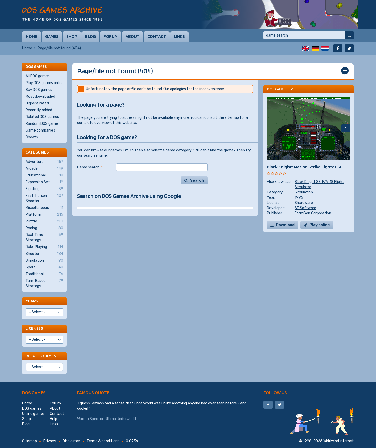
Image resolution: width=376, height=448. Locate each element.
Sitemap (29, 441)
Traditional (44, 274)
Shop (71, 36)
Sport (44, 267)
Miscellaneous (44, 207)
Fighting (44, 189)
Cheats (32, 137)
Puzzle (44, 221)
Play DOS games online (45, 83)
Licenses (34, 328)
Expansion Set (44, 182)
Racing (44, 228)
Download (285, 225)
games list (119, 150)
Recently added (39, 110)
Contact (156, 36)
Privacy (49, 441)
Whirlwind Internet (338, 441)
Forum (111, 36)
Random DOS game (42, 123)
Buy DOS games (39, 89)
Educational (44, 175)
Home (31, 36)
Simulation (304, 192)
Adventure (44, 161)
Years (32, 300)
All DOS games (38, 76)
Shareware (304, 203)
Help (53, 419)
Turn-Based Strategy (44, 283)
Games (51, 36)
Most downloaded (40, 96)
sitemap (232, 117)
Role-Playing (44, 247)
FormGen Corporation (313, 213)
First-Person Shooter (44, 198)
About (132, 36)
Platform (44, 214)
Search (197, 180)
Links (179, 36)
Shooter (44, 253)
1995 (299, 197)
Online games (33, 413)
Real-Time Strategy (44, 237)
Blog (90, 36)
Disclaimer (71, 441)
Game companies (40, 130)
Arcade (44, 168)
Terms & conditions (103, 441)
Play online (319, 225)
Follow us (275, 392)
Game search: (90, 167)
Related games (41, 355)
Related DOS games (42, 117)
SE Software (305, 208)
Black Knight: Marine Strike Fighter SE (304, 166)
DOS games (34, 392)
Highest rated (37, 103)
